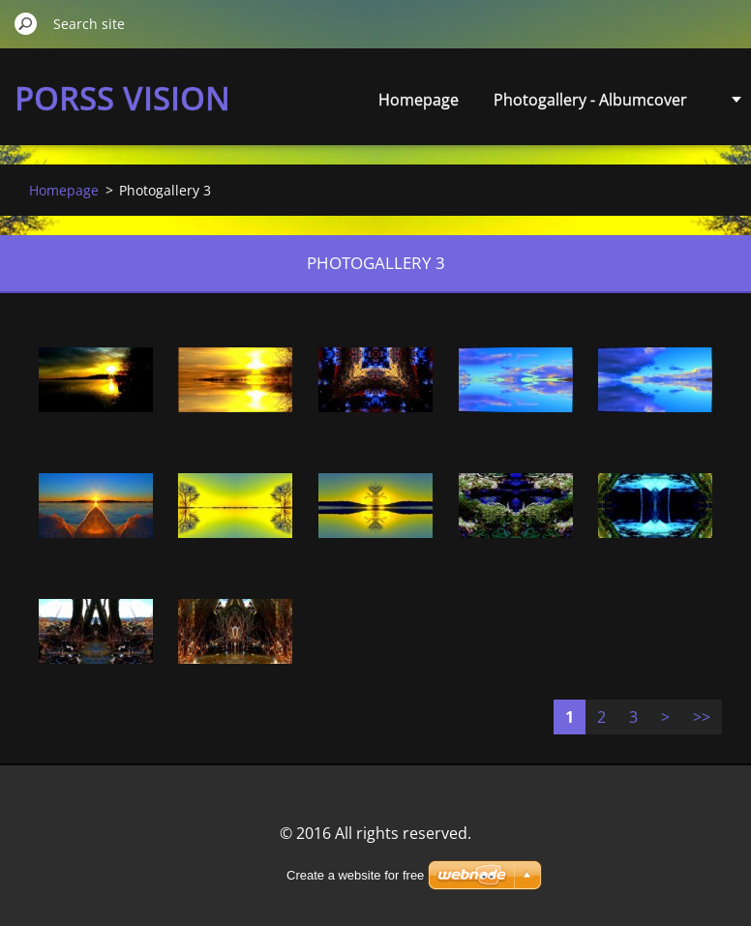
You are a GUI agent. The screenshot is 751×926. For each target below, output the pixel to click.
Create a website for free (355, 875)
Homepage (418, 99)
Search (26, 23)
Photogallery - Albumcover (590, 99)
